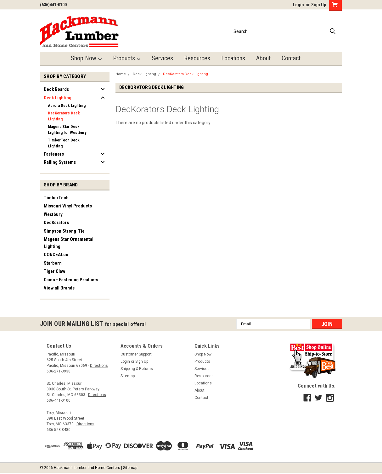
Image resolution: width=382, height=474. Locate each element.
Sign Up (318, 4)
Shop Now (86, 58)
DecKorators (56, 222)
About (263, 58)
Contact (291, 58)
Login (298, 4)
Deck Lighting (57, 98)
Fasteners (54, 154)
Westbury (53, 214)
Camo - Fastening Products (71, 280)
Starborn (53, 263)
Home (120, 74)
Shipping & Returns (137, 369)
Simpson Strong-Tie (64, 231)
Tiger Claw (54, 271)
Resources (197, 58)
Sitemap (128, 376)
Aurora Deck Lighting (67, 105)
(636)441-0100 (53, 4)
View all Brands (59, 288)
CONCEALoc (56, 254)
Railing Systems (60, 162)
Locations (233, 58)
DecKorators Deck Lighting (64, 116)
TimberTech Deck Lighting (64, 143)
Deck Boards (56, 89)
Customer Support (136, 354)
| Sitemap (129, 468)
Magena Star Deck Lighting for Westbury (67, 129)
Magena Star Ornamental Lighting (68, 242)
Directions (99, 365)
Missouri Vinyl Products (68, 206)
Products (127, 58)
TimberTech (56, 198)
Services (162, 58)
